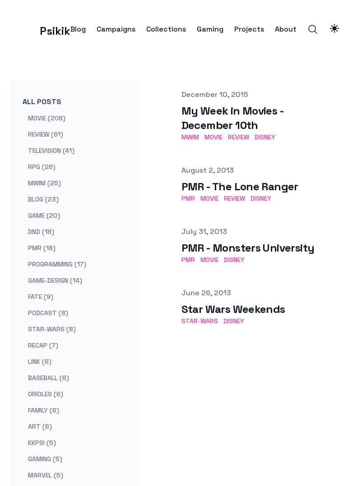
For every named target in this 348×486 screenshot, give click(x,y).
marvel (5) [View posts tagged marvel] (45, 475)
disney (265, 137)
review (238, 137)
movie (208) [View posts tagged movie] (46, 118)
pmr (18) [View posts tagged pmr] (42, 248)
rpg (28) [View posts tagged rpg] (42, 167)
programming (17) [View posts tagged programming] (57, 264)
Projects (249, 29)
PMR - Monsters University (248, 248)
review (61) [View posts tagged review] (45, 134)
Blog (78, 29)
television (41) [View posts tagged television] (51, 151)
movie (213, 137)
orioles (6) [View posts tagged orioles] (45, 394)
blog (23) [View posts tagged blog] (43, 199)
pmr (188, 198)
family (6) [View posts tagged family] (43, 410)
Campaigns (116, 29)
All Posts (42, 101)
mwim (190, 137)
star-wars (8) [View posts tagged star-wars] (52, 329)
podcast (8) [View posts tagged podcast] (48, 313)
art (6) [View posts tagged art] (40, 426)
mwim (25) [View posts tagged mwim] (44, 183)
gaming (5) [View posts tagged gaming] (45, 459)
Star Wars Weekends (233, 309)
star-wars (199, 321)
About (286, 29)
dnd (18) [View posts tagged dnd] (41, 232)
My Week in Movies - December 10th (232, 118)
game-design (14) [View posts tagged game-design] (55, 280)
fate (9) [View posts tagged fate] (40, 297)
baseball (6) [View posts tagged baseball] (48, 378)
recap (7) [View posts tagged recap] (43, 345)
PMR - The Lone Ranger (239, 186)
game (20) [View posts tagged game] (44, 215)
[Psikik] (41, 29)
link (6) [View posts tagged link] (39, 362)
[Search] (312, 29)
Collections (166, 29)
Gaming (210, 29)
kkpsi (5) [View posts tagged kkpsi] (42, 443)
